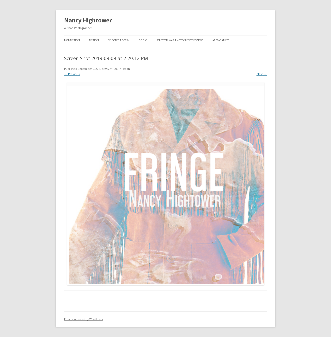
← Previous (72, 74)
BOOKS (143, 40)
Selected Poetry (118, 40)
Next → (261, 74)
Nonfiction (72, 40)
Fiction (94, 40)
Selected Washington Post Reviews (180, 40)
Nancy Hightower (88, 20)
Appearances (220, 40)
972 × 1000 (111, 69)
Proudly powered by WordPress (83, 319)
